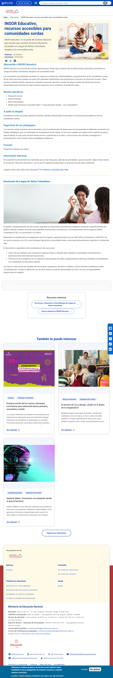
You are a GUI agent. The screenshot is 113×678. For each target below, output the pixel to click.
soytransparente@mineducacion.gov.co (43, 628)
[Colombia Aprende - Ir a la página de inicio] (56, 556)
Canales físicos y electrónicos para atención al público (29, 634)
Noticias (9, 565)
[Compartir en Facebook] (6, 60)
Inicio (6, 17)
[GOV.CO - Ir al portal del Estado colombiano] (7, 3)
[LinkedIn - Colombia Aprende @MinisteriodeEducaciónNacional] (23, 658)
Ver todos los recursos (67, 574)
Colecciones (14, 17)
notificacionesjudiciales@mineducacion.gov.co (56, 631)
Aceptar (84, 669)
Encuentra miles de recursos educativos (21, 590)
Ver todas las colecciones (68, 570)
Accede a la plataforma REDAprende (20, 598)
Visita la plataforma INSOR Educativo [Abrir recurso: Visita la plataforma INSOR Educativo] (56, 311)
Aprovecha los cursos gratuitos (18, 586)
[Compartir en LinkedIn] (14, 60)
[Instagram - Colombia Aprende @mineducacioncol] (36, 654)
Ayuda (60, 581)
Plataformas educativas (16, 581)
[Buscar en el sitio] (72, 3)
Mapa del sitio (45, 664)
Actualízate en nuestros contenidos (20, 594)
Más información (58, 676)
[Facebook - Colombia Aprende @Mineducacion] (16, 654)
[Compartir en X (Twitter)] (10, 60)
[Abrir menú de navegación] (35, 3)
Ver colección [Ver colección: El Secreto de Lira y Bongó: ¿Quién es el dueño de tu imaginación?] (68, 430)
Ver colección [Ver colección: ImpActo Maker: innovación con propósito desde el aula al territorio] (13, 522)
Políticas (33, 664)
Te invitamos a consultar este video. (54, 170)
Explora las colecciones (56, 533)
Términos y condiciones (17, 664)
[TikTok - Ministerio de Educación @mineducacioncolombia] (52, 658)
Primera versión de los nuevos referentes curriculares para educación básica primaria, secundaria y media (27, 406)
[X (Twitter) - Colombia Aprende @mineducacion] (56, 654)
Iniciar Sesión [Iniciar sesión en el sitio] (23, 3)
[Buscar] (105, 3)
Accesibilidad (59, 664)
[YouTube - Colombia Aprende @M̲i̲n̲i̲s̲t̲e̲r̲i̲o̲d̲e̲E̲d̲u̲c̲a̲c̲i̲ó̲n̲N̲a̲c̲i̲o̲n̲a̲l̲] (81, 654)
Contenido (62, 565)
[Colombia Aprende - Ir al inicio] (12, 11)
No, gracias (95, 669)
